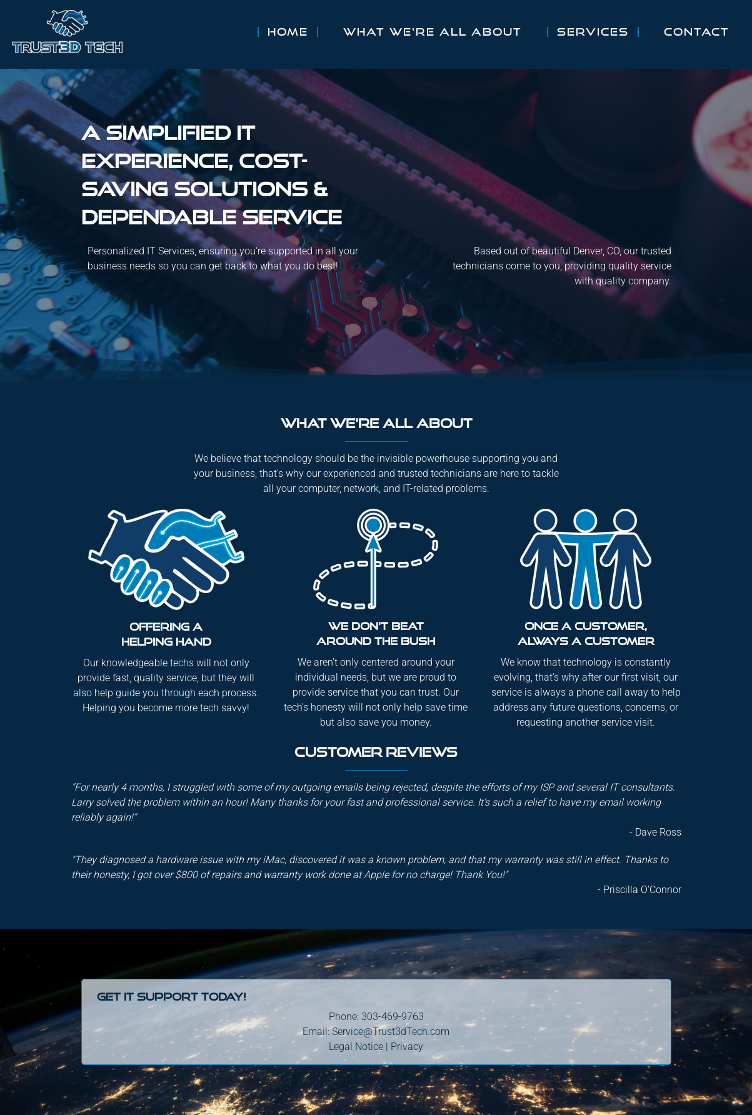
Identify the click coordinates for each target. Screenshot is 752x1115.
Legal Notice (356, 1046)
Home (288, 32)
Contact (696, 32)
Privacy (407, 1046)
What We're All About (432, 32)
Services (593, 32)
